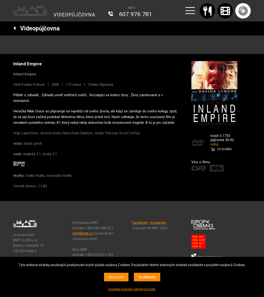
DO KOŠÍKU (224, 149)
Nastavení (116, 277)
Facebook (139, 222)
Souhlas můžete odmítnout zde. (132, 289)
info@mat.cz (83, 233)
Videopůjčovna (36, 28)
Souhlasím (147, 277)
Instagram (158, 222)
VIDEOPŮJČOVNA (74, 15)
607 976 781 (135, 14)
